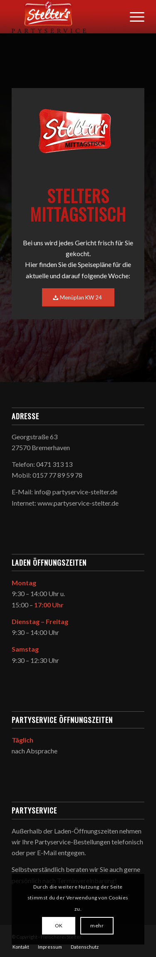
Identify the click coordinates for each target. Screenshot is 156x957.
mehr (97, 925)
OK (59, 925)
